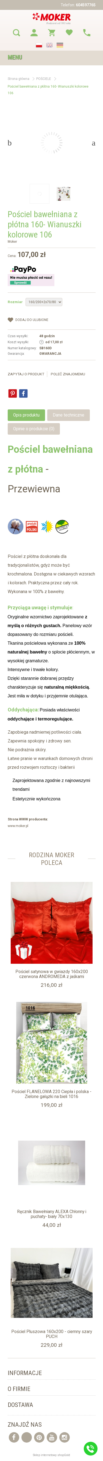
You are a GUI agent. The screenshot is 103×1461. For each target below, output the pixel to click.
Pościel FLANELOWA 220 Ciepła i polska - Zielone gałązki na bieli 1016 (51, 1094)
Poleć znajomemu (68, 374)
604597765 (86, 5)
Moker (12, 242)
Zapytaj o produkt (26, 374)
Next (93, 142)
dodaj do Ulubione (31, 320)
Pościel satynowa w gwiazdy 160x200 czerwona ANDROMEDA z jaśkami (51, 974)
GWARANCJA (50, 354)
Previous (10, 142)
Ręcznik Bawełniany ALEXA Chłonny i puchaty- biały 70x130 (51, 1214)
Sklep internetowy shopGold (51, 1455)
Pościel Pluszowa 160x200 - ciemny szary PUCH (51, 1334)
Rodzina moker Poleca (51, 859)
